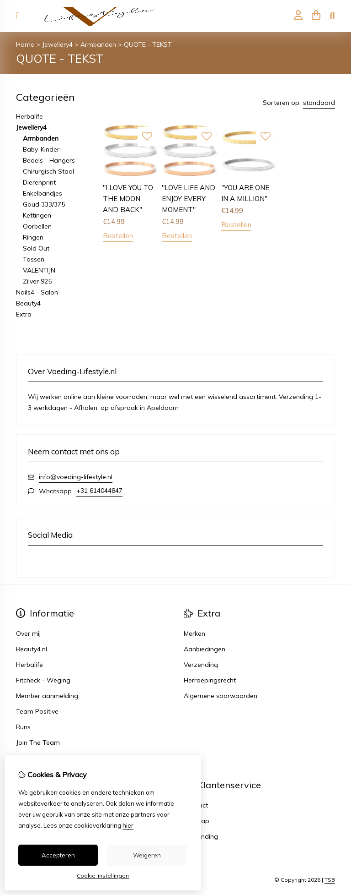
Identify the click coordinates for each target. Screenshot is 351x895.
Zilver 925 (37, 281)
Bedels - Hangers (49, 160)
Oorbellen (37, 226)
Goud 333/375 (44, 204)
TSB (329, 879)
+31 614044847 (99, 490)
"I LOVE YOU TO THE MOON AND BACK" (128, 198)
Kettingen (37, 215)
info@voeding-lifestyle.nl (75, 477)
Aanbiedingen (204, 649)
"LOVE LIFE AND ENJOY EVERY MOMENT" (188, 198)
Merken (194, 633)
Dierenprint (39, 182)
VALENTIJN (39, 270)
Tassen (33, 259)
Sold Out (36, 248)
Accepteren (58, 855)
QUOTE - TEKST (148, 44)
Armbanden (98, 44)
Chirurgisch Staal (48, 171)
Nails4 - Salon (37, 292)
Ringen (33, 237)
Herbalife (29, 116)
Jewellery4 (57, 44)
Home (25, 44)
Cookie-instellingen (103, 875)
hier (127, 825)
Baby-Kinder (41, 149)
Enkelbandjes (42, 193)
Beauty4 (28, 303)
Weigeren (147, 855)
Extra (24, 314)
